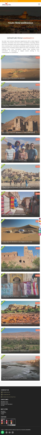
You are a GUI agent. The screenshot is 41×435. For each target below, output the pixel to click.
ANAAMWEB (28, 429)
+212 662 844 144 (6, 394)
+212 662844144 (5, 1)
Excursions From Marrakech (6, 404)
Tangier (2, 414)
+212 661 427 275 (6, 392)
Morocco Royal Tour (17, 429)
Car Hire (2, 405)
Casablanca (3, 412)
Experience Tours (4, 403)
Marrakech (3, 411)
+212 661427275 (14, 1)
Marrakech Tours (4, 401)
